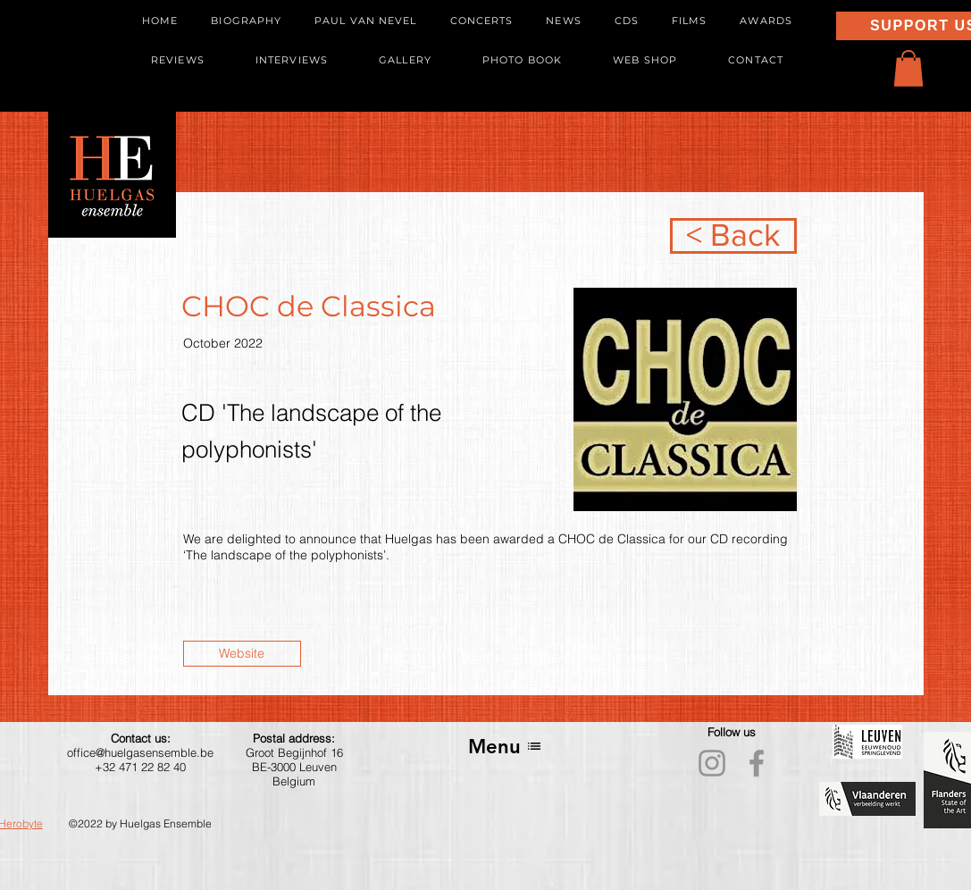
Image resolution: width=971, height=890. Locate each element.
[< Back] (733, 236)
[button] (908, 68)
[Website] (242, 654)
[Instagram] (712, 763)
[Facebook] (756, 763)
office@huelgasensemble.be (140, 752)
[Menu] (505, 746)
